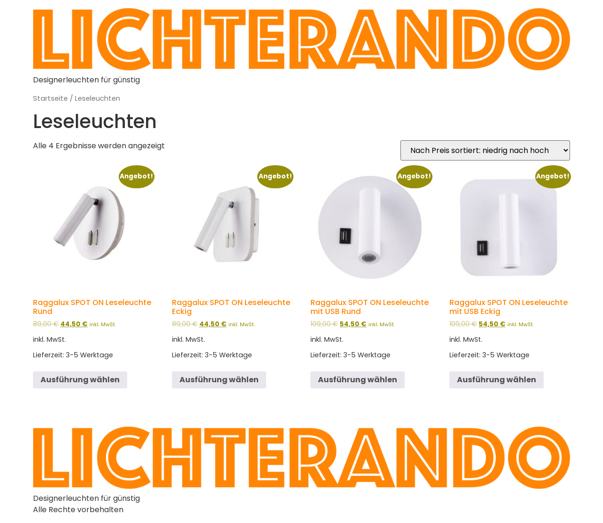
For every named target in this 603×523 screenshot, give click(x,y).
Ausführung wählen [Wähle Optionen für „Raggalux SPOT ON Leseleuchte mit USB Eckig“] (496, 379)
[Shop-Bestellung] (485, 150)
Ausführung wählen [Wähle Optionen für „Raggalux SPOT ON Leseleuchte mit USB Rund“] (357, 379)
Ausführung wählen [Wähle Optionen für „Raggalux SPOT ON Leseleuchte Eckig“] (219, 379)
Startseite (50, 98)
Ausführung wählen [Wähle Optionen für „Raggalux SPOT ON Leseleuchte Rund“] (80, 379)
